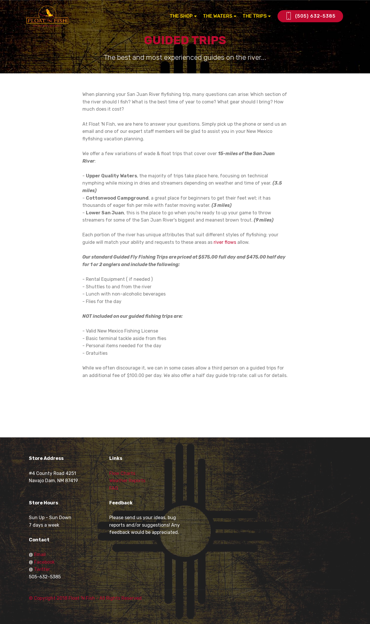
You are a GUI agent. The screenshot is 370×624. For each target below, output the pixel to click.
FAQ (113, 488)
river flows (225, 242)
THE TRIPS (255, 16)
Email (40, 554)
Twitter (42, 569)
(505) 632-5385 (310, 16)
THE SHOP (181, 16)
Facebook (44, 562)
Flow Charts (122, 473)
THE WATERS (217, 16)
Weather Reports (127, 480)
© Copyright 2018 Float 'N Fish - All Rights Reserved (85, 598)
